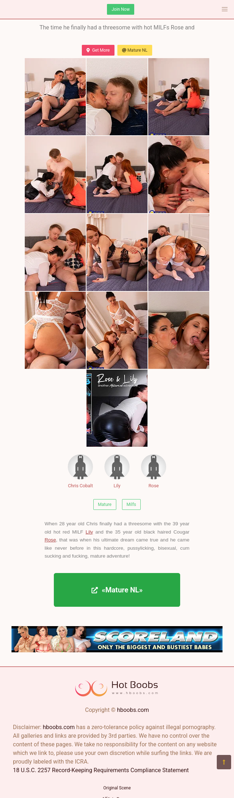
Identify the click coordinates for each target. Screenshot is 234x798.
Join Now (121, 9)
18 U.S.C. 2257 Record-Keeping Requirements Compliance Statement (101, 770)
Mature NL (135, 50)
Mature (105, 504)
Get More (97, 50)
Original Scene (117, 787)
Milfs (131, 504)
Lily (117, 471)
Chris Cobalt (80, 471)
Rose (153, 471)
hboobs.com (133, 710)
